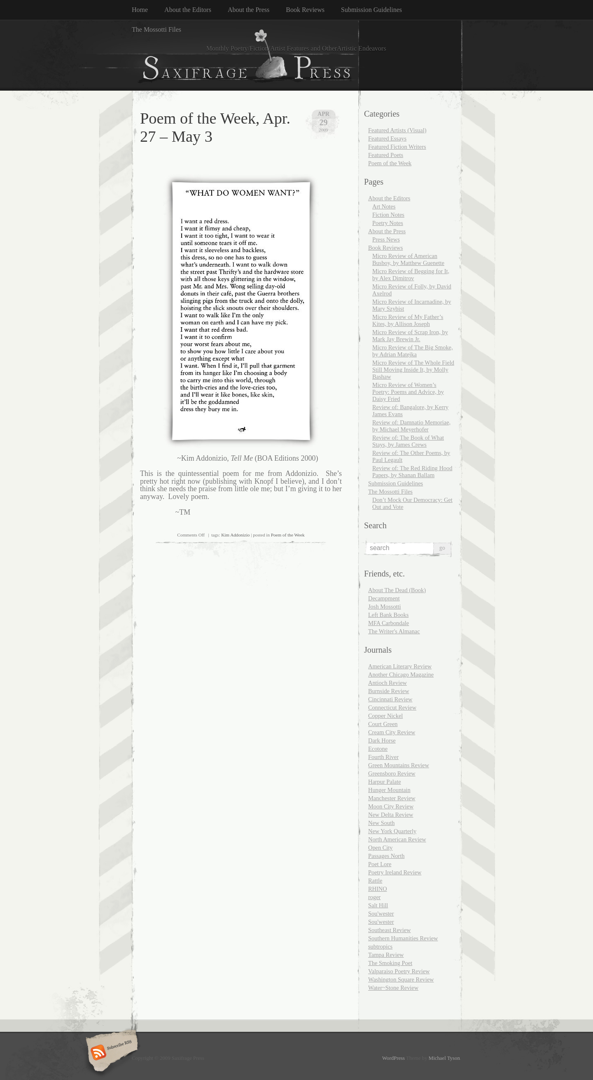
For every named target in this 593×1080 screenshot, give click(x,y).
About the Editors (187, 9)
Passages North (386, 856)
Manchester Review (392, 798)
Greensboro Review (392, 773)
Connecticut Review (392, 707)
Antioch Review (387, 682)
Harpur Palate (384, 781)
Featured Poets (385, 155)
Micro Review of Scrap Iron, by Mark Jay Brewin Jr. (410, 335)
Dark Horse (382, 740)
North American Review (397, 839)
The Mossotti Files (156, 29)
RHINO (377, 889)
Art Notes (383, 206)
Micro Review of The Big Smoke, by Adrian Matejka (412, 351)
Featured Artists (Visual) (397, 130)
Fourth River (383, 757)
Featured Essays (387, 138)
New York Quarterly (392, 831)
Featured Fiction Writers (397, 146)
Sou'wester (381, 913)
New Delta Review (390, 814)
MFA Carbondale (388, 623)
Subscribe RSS (110, 1053)
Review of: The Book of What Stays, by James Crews (408, 441)
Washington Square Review (401, 979)
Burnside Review (388, 691)
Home (140, 9)
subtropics (380, 946)
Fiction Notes (388, 214)
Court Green (383, 724)
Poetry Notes (387, 223)
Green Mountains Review (398, 765)
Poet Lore (379, 864)
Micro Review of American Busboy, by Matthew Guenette (408, 259)
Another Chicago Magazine (401, 674)
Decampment (384, 598)
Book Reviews (305, 9)
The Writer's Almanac (394, 631)
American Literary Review (400, 666)
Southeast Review (389, 930)
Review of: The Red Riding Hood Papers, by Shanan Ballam (412, 471)
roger (374, 897)
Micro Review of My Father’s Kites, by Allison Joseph (407, 320)
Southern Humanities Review (403, 938)
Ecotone (378, 748)
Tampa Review (386, 954)
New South (381, 823)
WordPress (393, 1058)
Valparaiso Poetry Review (399, 971)
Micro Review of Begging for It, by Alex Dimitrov (410, 274)
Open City (380, 847)
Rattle (375, 880)
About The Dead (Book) (397, 590)
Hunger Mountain (389, 790)
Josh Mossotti (384, 606)
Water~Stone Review (393, 987)
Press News (386, 239)
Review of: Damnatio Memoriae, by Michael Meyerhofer (411, 426)
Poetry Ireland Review (394, 872)
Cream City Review (391, 732)
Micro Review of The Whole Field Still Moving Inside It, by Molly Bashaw (413, 369)
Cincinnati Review (390, 699)
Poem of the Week (288, 534)
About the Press (248, 9)
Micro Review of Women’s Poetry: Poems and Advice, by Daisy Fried (408, 392)
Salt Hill (378, 905)
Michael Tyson (444, 1058)
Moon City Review (390, 806)
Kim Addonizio (235, 534)
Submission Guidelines (371, 9)
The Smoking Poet (390, 963)
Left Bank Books (388, 614)
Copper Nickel (385, 715)
